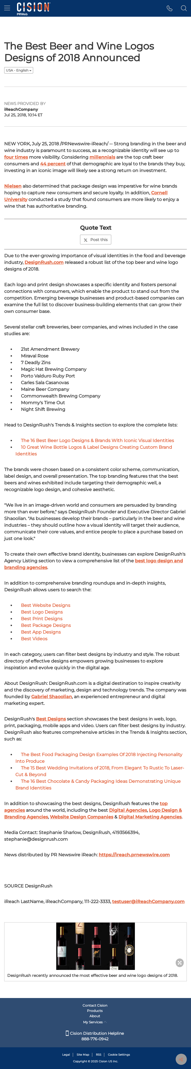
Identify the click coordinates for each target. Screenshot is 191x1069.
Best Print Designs (41, 618)
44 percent (53, 163)
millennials (102, 157)
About (95, 1016)
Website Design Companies (81, 817)
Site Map (83, 1054)
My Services (95, 1022)
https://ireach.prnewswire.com (134, 854)
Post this (96, 239)
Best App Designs (41, 632)
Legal (66, 1054)
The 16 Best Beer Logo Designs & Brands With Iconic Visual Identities (97, 440)
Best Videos (34, 638)
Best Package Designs (46, 625)
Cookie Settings (119, 1054)
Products (95, 1011)
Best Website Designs (45, 605)
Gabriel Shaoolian (51, 696)
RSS (98, 1054)
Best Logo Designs (42, 612)
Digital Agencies (128, 810)
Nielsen (12, 186)
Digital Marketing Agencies (150, 817)
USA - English (19, 70)
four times (16, 157)
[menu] (7, 8)
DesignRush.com (44, 262)
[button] (170, 8)
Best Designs (51, 719)
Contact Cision (95, 1005)
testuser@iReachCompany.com (148, 901)
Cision (103, 1061)
